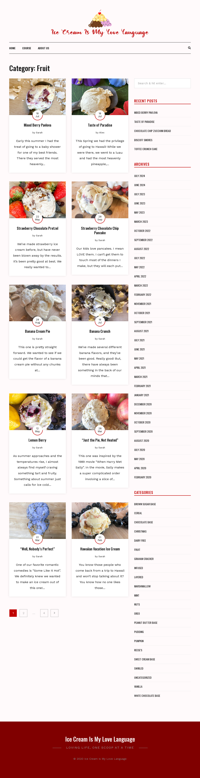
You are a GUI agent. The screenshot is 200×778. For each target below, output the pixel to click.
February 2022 (142, 294)
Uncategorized (143, 677)
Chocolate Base (143, 522)
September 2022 (143, 240)
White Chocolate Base (147, 696)
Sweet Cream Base (144, 659)
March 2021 (140, 377)
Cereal (138, 513)
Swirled (138, 668)
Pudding (139, 632)
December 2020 (143, 404)
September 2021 (143, 322)
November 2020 (143, 413)
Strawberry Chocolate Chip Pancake (100, 230)
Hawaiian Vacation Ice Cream (100, 548)
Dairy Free (140, 540)
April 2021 (140, 367)
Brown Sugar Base (145, 504)
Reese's (138, 650)
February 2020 (142, 477)
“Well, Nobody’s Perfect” (37, 548)
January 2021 (141, 395)
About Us (43, 48)
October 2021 (142, 313)
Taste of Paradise (100, 125)
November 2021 (142, 304)
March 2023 (141, 221)
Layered (138, 577)
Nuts (137, 604)
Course (26, 48)
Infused (138, 568)
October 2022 (142, 231)
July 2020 (139, 450)
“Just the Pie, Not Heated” (100, 440)
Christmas (140, 531)
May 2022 (139, 267)
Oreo (137, 613)
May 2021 (139, 358)
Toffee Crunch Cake (145, 149)
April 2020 (140, 468)
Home (12, 48)
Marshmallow (142, 586)
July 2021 (139, 340)
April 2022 (140, 276)
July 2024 (139, 176)
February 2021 (142, 386)
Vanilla (138, 686)
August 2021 (141, 331)
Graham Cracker (144, 559)
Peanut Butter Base (145, 622)
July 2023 (139, 194)
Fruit (137, 549)
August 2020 (141, 440)
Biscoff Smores (143, 140)
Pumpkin (139, 641)
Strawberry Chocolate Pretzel (37, 228)
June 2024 (139, 185)
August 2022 (141, 249)
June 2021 (139, 349)
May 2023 (139, 212)
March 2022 (141, 285)
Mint (136, 595)
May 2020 (139, 459)
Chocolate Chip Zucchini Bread (152, 131)
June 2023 (139, 203)
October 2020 (142, 422)
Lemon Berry (37, 440)
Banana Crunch (99, 331)
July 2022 (139, 258)
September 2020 (143, 431)
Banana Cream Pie (37, 331)
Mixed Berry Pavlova (37, 125)
